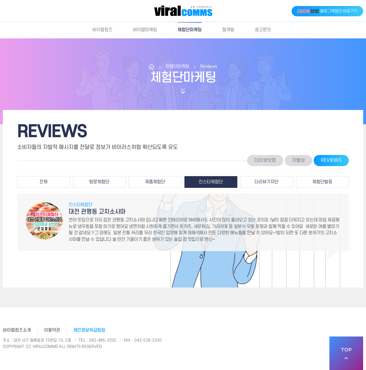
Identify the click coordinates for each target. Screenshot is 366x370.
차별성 (298, 160)
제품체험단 (155, 181)
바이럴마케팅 (145, 29)
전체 (43, 181)
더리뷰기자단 (266, 181)
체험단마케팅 (190, 29)
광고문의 (263, 29)
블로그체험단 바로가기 (327, 11)
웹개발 (228, 29)
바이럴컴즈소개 (17, 330)
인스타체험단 (211, 181)
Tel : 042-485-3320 (97, 340)
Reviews (208, 66)
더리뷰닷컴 (265, 160)
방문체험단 (99, 181)
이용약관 (52, 330)
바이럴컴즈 (102, 29)
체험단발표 (322, 181)
